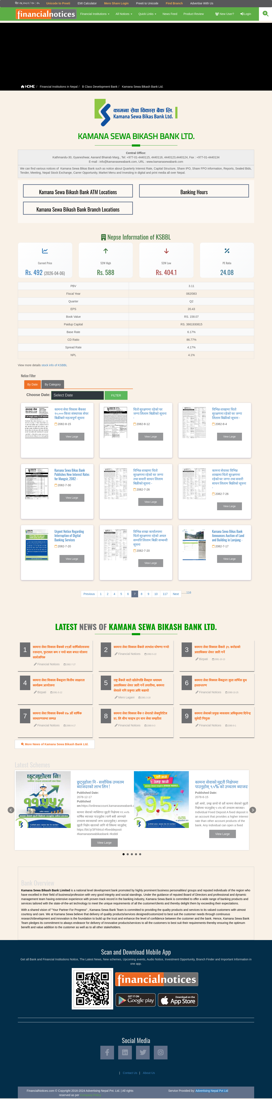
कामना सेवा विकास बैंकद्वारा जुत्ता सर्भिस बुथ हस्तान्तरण (220, 682)
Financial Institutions (94, 14)
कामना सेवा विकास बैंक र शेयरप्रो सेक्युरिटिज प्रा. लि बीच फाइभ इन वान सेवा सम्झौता (140, 716)
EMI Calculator (86, 3)
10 (156, 593)
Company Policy (90, 1095)
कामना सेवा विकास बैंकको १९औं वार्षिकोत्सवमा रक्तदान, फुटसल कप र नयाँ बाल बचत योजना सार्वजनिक (61, 652)
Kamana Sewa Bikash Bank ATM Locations (78, 192)
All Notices (123, 14)
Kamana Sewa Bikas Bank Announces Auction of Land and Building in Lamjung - (228, 535)
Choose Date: (39, 395)
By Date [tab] (32, 384)
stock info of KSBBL (54, 365)
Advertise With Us (201, 3)
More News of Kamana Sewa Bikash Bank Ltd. (54, 744)
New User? (224, 14)
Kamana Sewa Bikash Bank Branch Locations (78, 209)
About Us (149, 1073)
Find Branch (174, 3)
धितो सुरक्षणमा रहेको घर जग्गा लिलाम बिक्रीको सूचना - (149, 413)
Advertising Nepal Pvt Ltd (212, 1091)
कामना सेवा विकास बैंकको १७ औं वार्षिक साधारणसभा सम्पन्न (57, 716)
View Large (72, 436)
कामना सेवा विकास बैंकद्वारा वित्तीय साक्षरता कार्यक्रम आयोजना (59, 682)
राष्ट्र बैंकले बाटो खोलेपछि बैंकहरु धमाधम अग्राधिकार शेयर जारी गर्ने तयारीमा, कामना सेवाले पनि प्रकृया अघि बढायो (139, 685)
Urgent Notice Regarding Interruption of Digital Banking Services (69, 535)
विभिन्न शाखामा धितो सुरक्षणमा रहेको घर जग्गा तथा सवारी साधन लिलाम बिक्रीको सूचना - (148, 476)
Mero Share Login (116, 3)
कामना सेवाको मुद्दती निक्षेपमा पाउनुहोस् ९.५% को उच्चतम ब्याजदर (222, 783)
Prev (10, 810)
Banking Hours (194, 192)
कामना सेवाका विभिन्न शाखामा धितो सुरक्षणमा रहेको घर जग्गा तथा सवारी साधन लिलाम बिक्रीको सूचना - (229, 479)
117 (165, 593)
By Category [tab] (53, 384)
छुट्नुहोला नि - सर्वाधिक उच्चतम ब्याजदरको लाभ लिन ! (100, 783)
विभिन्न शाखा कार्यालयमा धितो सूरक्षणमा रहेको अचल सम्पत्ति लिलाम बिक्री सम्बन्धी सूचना (150, 537)
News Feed (169, 14)
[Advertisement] (136, 52)
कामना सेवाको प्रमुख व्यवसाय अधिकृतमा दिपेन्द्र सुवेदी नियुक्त (222, 716)
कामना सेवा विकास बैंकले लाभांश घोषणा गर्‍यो (141, 647)
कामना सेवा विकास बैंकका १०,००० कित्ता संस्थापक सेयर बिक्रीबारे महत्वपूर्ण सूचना (72, 413)
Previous (89, 593)
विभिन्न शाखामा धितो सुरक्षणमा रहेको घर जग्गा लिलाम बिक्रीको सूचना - (227, 413)
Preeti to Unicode (147, 3)
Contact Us (130, 1073)
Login (245, 14)
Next (176, 593)
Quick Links (147, 14)
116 (188, 592)
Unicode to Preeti (58, 3)
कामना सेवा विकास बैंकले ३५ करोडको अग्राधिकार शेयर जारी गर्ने (217, 649)
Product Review (193, 14)
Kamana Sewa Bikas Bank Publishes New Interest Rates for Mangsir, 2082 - (72, 474)
